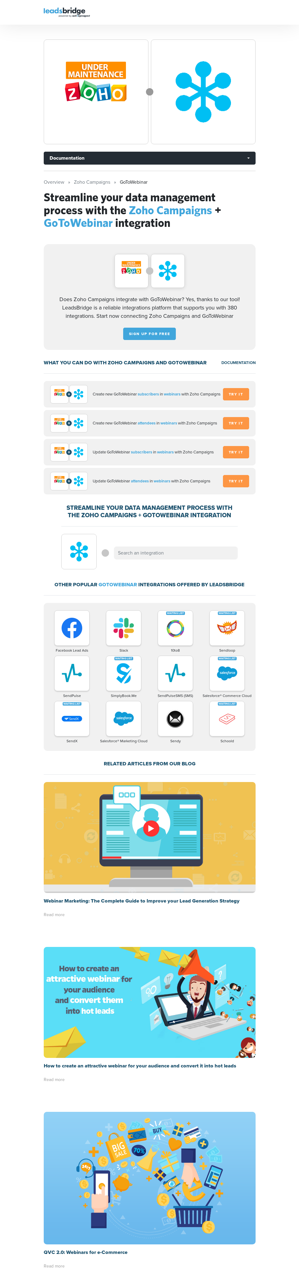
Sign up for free (149, 334)
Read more (54, 914)
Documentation (67, 158)
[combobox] (176, 553)
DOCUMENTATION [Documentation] (238, 363)
